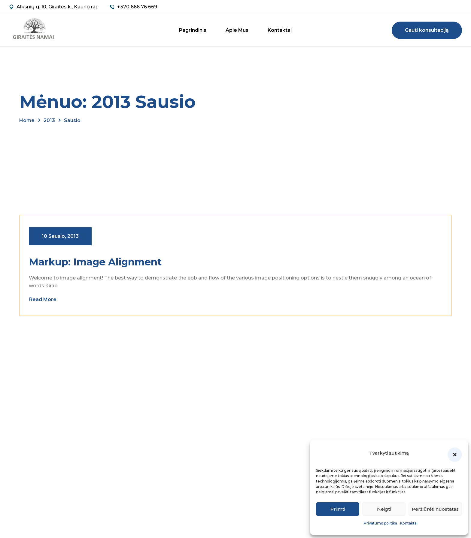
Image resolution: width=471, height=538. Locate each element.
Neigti (384, 509)
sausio (72, 120)
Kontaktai (409, 523)
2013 (49, 120)
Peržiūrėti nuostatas (435, 509)
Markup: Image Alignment (95, 262)
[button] (455, 454)
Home (27, 120)
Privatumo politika (380, 523)
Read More (42, 299)
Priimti (337, 509)
